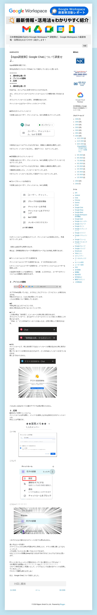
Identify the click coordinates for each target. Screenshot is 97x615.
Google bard (79, 219)
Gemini (77, 202)
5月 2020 (80, 166)
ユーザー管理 (79, 265)
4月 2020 (80, 169)
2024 (77, 125)
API (76, 193)
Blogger (62, 604)
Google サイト (79, 226)
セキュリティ (79, 256)
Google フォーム (80, 239)
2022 (77, 130)
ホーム (38, 590)
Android (77, 195)
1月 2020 (80, 177)
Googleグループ (80, 246)
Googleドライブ (80, 248)
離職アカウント (80, 279)
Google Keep (79, 210)
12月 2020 (80, 138)
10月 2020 (80, 144)
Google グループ (80, 224)
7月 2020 (80, 160)
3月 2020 (80, 172)
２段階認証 (78, 282)
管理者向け (78, 277)
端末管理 (78, 274)
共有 (76, 267)
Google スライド (80, 233)
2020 (77, 136)
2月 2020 (80, 174)
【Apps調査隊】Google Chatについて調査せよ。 (82, 148)
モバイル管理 (79, 262)
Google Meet (79, 212)
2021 (77, 133)
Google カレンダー (81, 221)
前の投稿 (62, 590)
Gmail (77, 205)
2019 (77, 181)
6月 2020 (80, 163)
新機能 (77, 272)
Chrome (77, 200)
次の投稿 (13, 590)
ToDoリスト (79, 253)
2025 (77, 122)
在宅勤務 (78, 270)
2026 (77, 119)
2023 (77, 127)
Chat (76, 198)
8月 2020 (80, 158)
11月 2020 (80, 141)
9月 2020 (80, 155)
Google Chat (79, 207)
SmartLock (78, 251)
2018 (77, 183)
